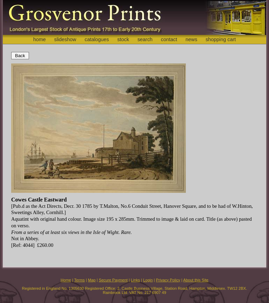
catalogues (97, 39)
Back (20, 55)
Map (92, 280)
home (39, 39)
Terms (79, 280)
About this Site (195, 280)
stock (123, 39)
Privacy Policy (168, 280)
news (191, 39)
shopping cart (221, 39)
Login (148, 280)
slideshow (65, 39)
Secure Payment (113, 280)
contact (169, 39)
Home (65, 280)
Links (135, 280)
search (144, 39)
